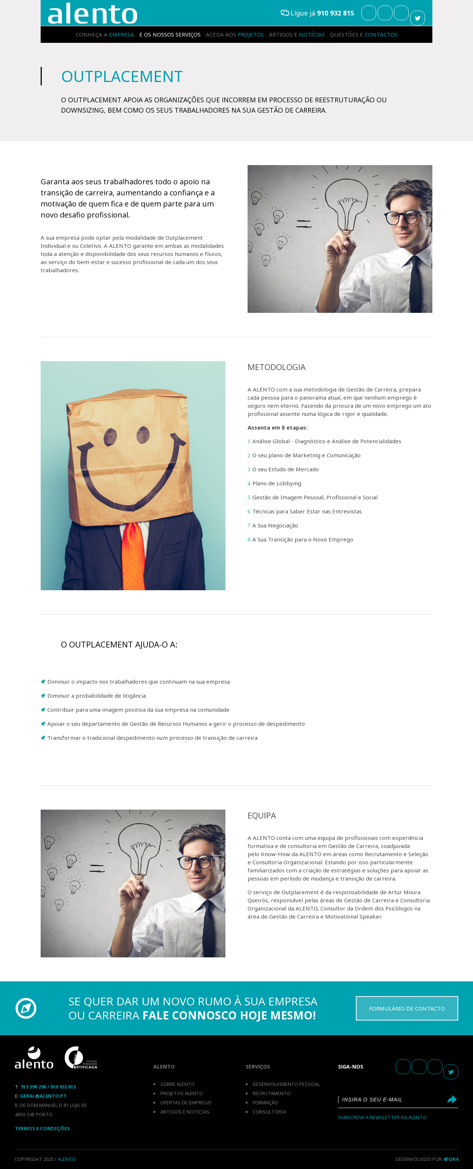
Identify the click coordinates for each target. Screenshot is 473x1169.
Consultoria (269, 1111)
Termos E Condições (42, 1128)
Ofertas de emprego (185, 1102)
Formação (265, 1102)
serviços (170, 34)
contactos (364, 34)
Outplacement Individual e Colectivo (92, 13)
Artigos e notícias (185, 1111)
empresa (105, 34)
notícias (297, 34)
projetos (235, 34)
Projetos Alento (181, 1093)
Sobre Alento (177, 1084)
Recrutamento (271, 1093)
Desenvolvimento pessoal (286, 1084)
